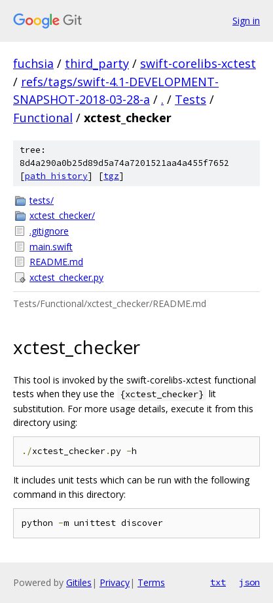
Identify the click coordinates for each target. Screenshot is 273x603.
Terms (151, 582)
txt (218, 582)
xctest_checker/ (62, 215)
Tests (190, 99)
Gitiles (79, 582)
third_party (97, 63)
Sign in (246, 20)
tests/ (41, 200)
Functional (43, 117)
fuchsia (33, 63)
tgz (111, 176)
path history (56, 176)
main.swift (51, 246)
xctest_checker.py (66, 277)
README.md (56, 261)
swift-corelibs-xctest (198, 63)
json (249, 582)
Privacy (115, 582)
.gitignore (49, 231)
